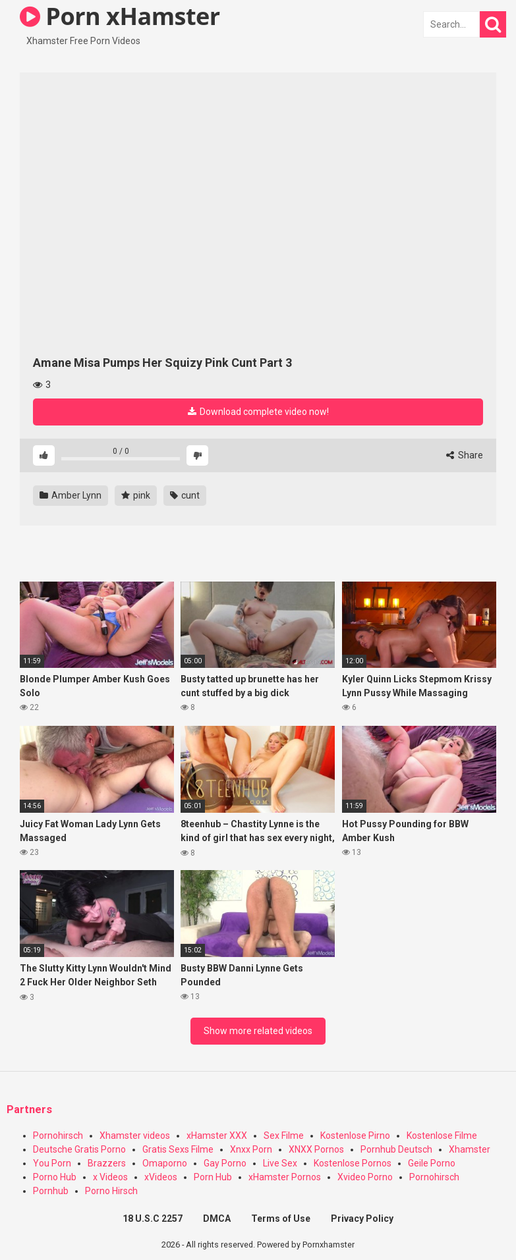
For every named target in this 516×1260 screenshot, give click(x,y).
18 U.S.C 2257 (153, 1218)
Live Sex (280, 1163)
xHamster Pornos (284, 1177)
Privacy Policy (362, 1218)
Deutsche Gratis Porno (79, 1149)
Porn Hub (213, 1177)
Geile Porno (431, 1163)
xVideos (160, 1177)
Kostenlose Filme (442, 1135)
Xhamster (469, 1149)
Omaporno (164, 1163)
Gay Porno (225, 1163)
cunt (185, 495)
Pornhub (51, 1191)
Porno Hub (54, 1177)
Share (464, 455)
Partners (29, 1109)
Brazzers (107, 1163)
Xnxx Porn (251, 1149)
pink (135, 495)
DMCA (217, 1218)
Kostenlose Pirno (355, 1135)
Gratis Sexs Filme (178, 1149)
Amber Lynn (70, 495)
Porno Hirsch (111, 1191)
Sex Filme (284, 1135)
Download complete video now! (258, 411)
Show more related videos (258, 1031)
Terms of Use (280, 1218)
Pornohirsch (58, 1135)
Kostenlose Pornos (352, 1163)
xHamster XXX (216, 1135)
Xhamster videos (135, 1135)
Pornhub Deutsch (396, 1149)
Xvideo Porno (365, 1177)
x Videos (110, 1177)
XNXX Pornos (316, 1149)
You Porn (52, 1163)
